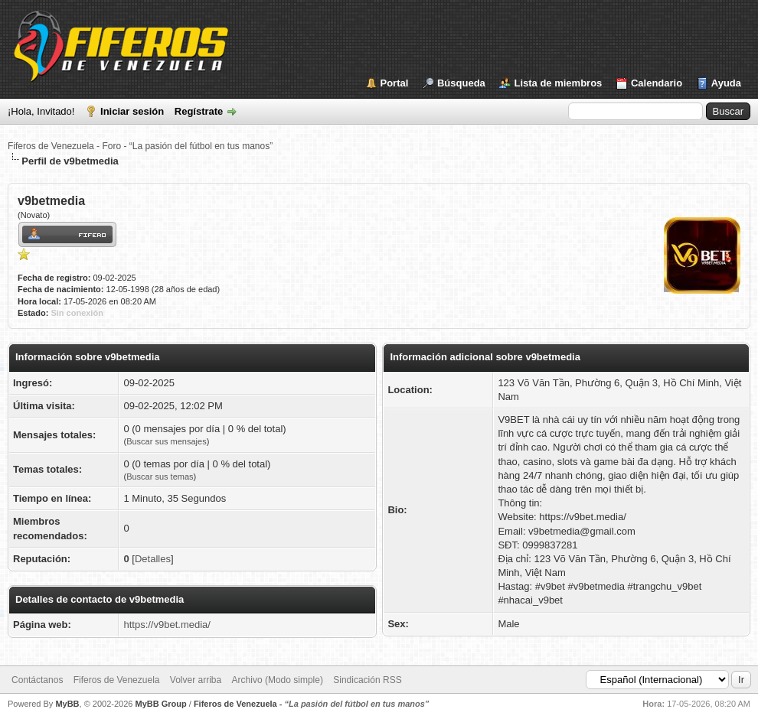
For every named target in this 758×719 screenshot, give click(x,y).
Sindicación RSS (367, 680)
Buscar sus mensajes (166, 441)
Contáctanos (37, 680)
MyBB (67, 703)
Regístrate (199, 111)
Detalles (153, 558)
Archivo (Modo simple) (277, 680)
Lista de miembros (558, 83)
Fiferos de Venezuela (117, 680)
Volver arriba (195, 680)
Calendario (656, 83)
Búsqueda (461, 83)
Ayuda (726, 83)
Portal (395, 83)
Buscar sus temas (159, 476)
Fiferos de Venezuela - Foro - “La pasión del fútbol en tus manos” (140, 146)
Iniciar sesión (132, 111)
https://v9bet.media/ (166, 624)
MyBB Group (160, 703)
